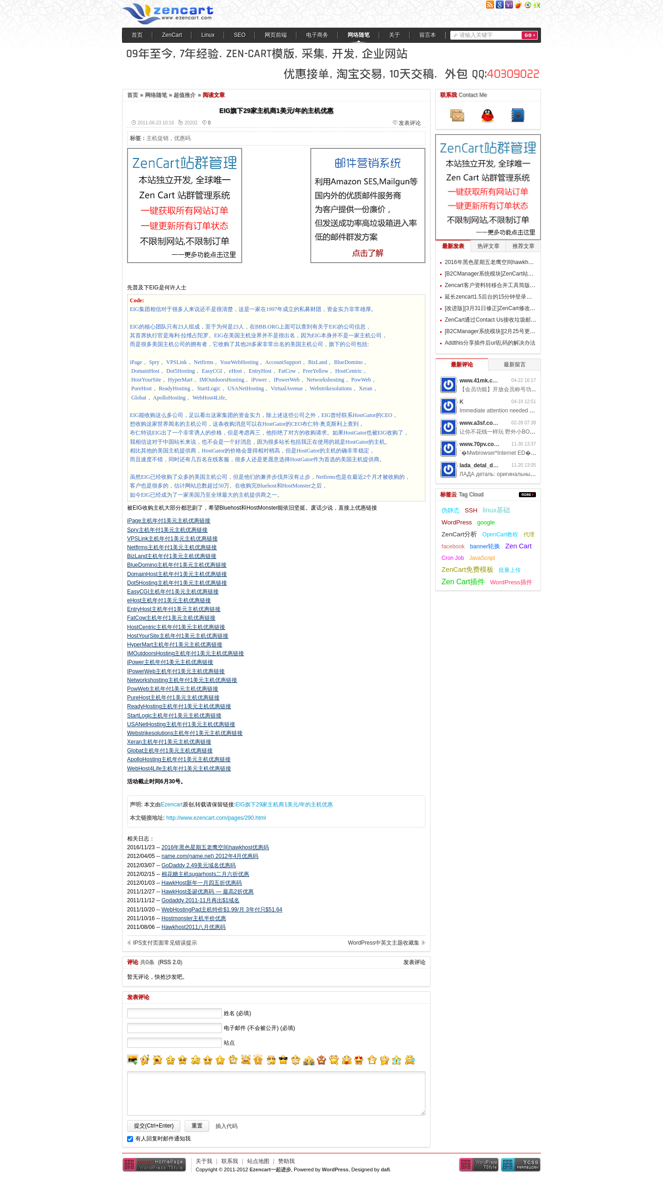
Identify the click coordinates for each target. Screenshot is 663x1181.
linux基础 (496, 510)
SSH (471, 510)
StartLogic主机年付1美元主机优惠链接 (174, 715)
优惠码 (182, 138)
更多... (527, 494)
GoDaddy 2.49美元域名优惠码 (199, 865)
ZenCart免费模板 (468, 569)
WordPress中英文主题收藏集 (383, 943)
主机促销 (157, 138)
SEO (239, 35)
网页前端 (276, 35)
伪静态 (450, 510)
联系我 (229, 1161)
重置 (197, 1125)
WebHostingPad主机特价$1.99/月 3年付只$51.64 (222, 909)
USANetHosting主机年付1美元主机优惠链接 (181, 724)
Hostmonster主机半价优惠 (194, 918)
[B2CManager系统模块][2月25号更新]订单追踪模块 (507, 331)
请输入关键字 (476, 35)
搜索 (530, 35)
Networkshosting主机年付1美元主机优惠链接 (182, 680)
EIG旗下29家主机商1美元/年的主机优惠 (284, 804)
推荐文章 (523, 246)
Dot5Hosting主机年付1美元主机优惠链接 (177, 583)
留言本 (427, 35)
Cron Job (453, 558)
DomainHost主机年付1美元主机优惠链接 (177, 574)
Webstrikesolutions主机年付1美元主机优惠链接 (185, 733)
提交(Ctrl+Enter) (154, 1125)
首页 (137, 35)
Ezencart (171, 804)
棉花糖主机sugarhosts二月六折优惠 (206, 874)
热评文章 (488, 246)
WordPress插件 (511, 582)
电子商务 (317, 35)
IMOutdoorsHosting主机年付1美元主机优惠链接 (185, 653)
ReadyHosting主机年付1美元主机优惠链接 (179, 706)
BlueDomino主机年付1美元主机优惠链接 (177, 565)
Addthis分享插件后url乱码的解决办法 (490, 343)
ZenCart (172, 35)
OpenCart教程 (500, 534)
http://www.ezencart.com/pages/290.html (216, 818)
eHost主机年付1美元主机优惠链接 (169, 600)
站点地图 (258, 1161)
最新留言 (515, 364)
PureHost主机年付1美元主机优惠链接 (173, 697)
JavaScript (482, 558)
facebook (453, 546)
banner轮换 (485, 546)
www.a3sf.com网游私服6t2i (494, 423)
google (485, 522)
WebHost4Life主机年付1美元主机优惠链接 (179, 768)
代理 (529, 534)
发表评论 (410, 123)
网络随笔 (359, 35)
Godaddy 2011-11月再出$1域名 (200, 900)
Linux (208, 35)
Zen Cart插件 (463, 582)
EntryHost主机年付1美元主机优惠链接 (174, 609)
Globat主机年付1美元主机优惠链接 (170, 750)
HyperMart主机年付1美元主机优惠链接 (174, 644)
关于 (394, 35)
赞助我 (286, 1161)
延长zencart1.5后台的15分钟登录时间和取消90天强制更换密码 (522, 297)
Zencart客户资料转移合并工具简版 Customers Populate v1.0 (519, 285)
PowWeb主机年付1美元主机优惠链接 (172, 689)
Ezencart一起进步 (270, 1169)
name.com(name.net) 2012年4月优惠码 (210, 856)
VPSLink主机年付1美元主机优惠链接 (172, 538)
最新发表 (453, 246)
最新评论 (462, 364)
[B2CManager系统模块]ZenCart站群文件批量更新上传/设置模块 (523, 273)
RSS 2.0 (170, 962)
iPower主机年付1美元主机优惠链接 (170, 662)
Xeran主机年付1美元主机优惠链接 (169, 742)
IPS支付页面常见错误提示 (165, 943)
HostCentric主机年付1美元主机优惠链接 (176, 627)
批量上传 (510, 570)
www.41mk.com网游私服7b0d (497, 380)
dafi (385, 1169)
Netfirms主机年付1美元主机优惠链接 (172, 547)
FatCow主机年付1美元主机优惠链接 (171, 618)
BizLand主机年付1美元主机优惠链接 (171, 556)
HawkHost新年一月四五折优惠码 (202, 883)
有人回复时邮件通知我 (163, 1138)
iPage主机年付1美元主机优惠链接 (168, 520)
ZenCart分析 (459, 534)
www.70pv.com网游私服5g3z (496, 444)
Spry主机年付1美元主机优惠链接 (167, 530)
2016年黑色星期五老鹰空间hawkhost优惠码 (215, 847)
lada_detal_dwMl (481, 465)
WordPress (457, 522)
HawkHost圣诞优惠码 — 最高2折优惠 (208, 891)
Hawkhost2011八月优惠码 (194, 927)
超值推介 (185, 95)
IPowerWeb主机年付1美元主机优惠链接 (176, 671)
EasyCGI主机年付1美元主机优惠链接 (173, 591)
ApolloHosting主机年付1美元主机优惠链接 (179, 759)
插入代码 (226, 1126)
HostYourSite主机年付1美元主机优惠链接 (177, 636)
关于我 (204, 1161)
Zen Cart (519, 546)
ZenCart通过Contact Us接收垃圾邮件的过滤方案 (504, 320)
